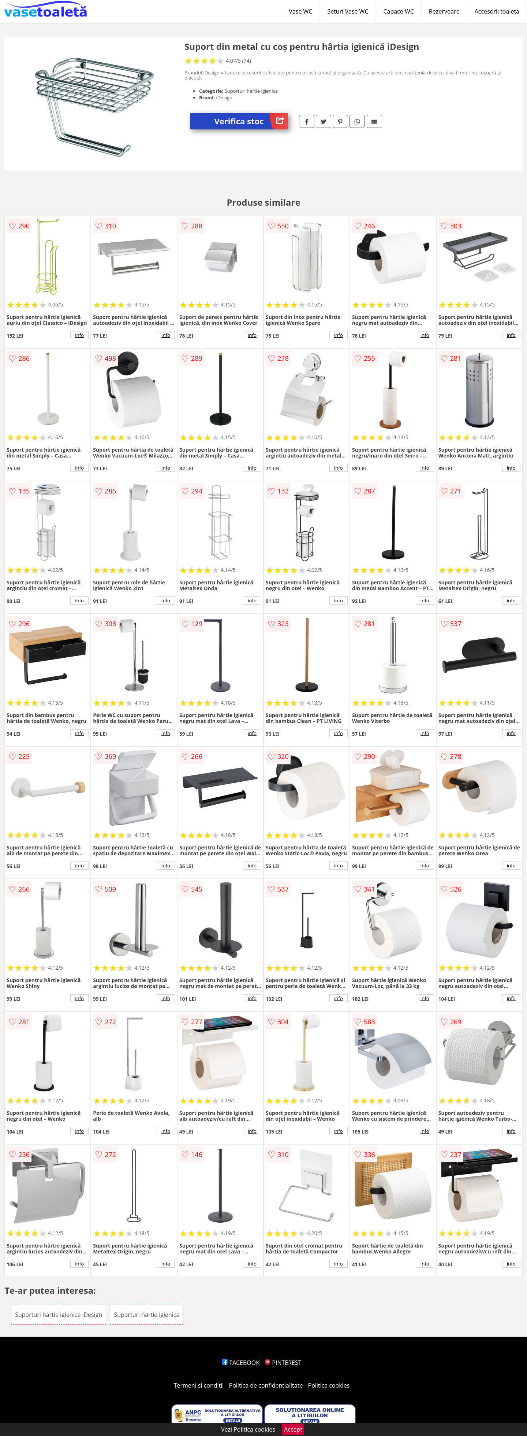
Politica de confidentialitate (266, 1385)
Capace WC (398, 11)
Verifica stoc (251, 121)
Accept (293, 1429)
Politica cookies (329, 1385)
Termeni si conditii (199, 1385)
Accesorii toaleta (497, 11)
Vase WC (300, 11)
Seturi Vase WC (347, 11)
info (79, 335)
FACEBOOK (240, 1363)
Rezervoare (444, 11)
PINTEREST (283, 1363)
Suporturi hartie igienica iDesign (58, 1315)
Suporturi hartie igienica (146, 1315)
